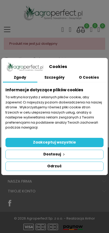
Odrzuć (54, 166)
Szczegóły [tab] (54, 77)
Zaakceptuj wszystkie (54, 142)
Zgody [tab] (20, 77)
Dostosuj (54, 154)
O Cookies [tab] (89, 77)
